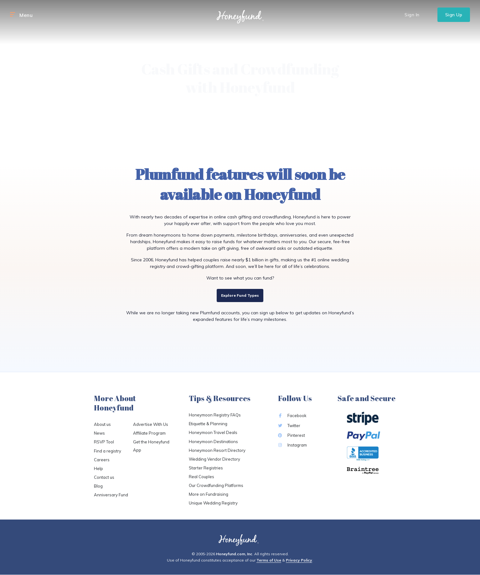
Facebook (292, 415)
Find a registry (107, 450)
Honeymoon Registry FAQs (215, 414)
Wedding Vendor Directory (214, 459)
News (99, 433)
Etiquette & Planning (208, 423)
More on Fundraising (208, 494)
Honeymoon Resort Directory (217, 450)
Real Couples (201, 476)
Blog (98, 486)
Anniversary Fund (111, 494)
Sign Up (453, 15)
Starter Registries (206, 467)
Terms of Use (268, 560)
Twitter (289, 425)
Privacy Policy (299, 560)
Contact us (104, 477)
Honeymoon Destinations (213, 441)
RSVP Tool (104, 441)
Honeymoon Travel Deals (213, 432)
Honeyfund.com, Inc (234, 553)
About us (102, 424)
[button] (12, 15)
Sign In (412, 15)
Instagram (292, 444)
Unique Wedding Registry (213, 502)
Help (98, 468)
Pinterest (291, 435)
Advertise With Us (150, 424)
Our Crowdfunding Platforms (216, 485)
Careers (102, 459)
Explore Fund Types (240, 295)
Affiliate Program (149, 433)
